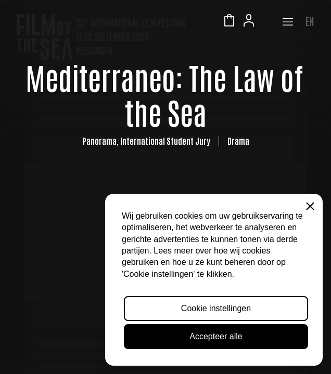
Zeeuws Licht (268, 22)
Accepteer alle (215, 336)
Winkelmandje (229, 22)
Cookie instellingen (216, 308)
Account (249, 22)
